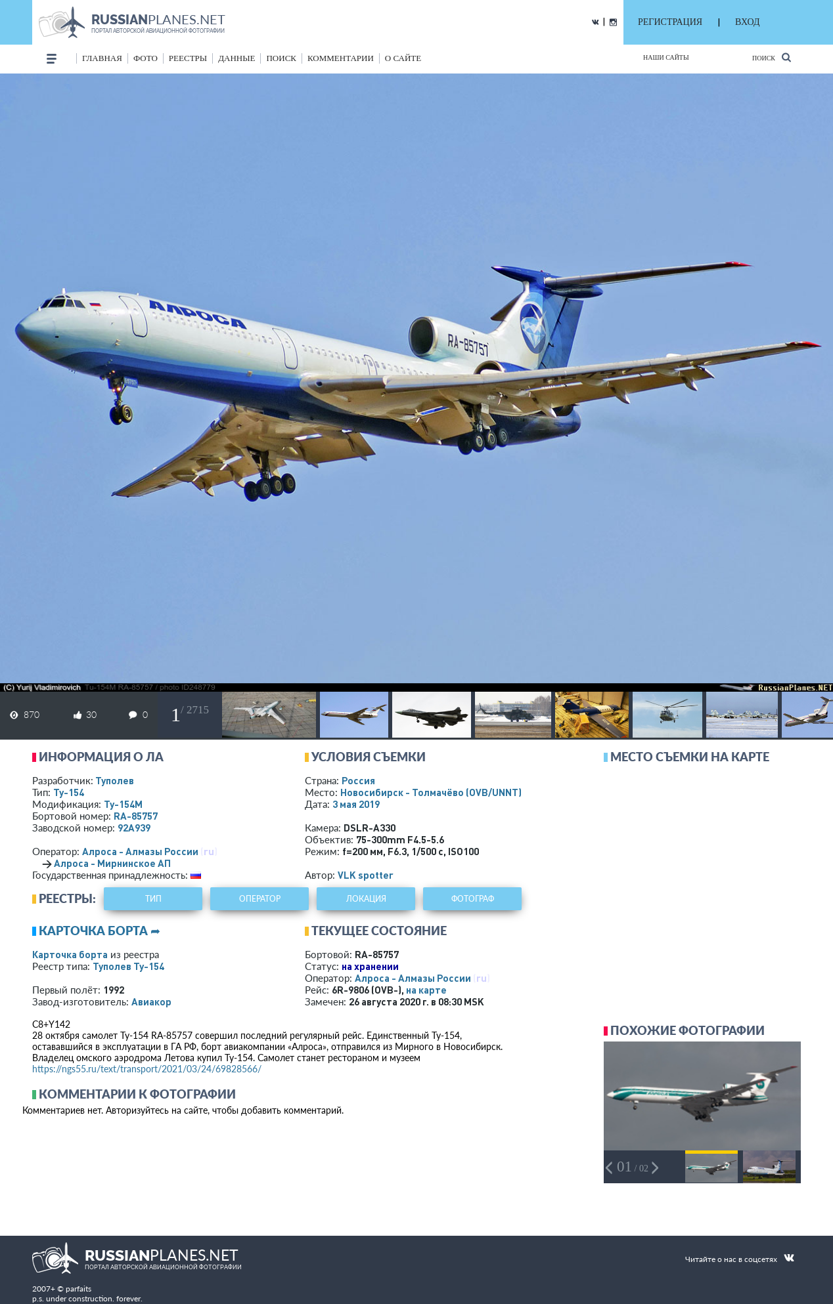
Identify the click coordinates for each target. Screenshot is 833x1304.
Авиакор (151, 1001)
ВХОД (747, 22)
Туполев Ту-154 (128, 966)
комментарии (340, 58)
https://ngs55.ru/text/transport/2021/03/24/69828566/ (146, 1068)
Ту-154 (68, 792)
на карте (426, 990)
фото (145, 58)
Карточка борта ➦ (99, 930)
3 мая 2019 (356, 804)
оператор (260, 899)
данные (236, 58)
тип (153, 899)
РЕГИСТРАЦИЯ (670, 22)
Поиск (771, 57)
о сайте (403, 58)
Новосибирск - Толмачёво (431, 792)
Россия (358, 780)
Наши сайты (666, 57)
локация (366, 899)
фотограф (472, 899)
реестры (188, 58)
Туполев (114, 780)
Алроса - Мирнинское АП (112, 863)
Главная (102, 58)
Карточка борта (70, 954)
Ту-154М (123, 804)
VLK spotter (366, 875)
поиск (281, 58)
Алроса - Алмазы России (140, 851)
